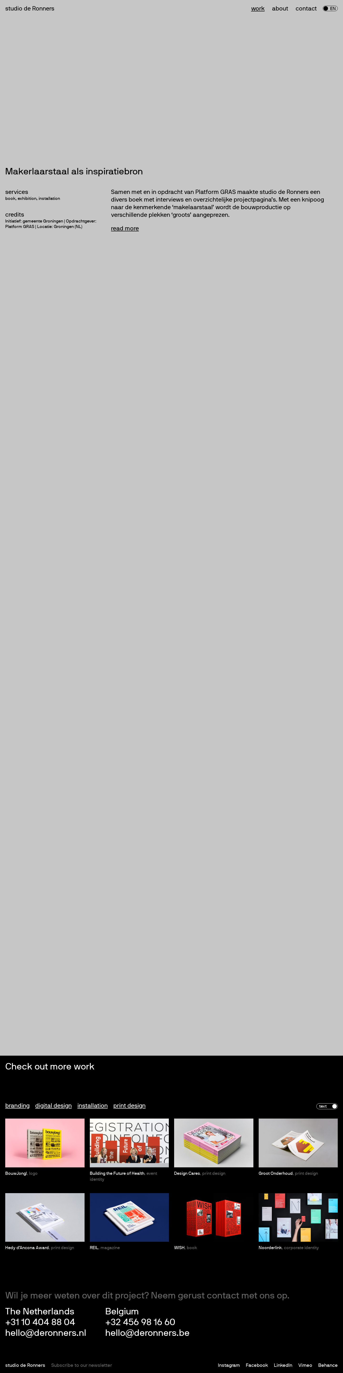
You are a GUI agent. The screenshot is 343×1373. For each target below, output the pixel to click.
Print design (129, 1106)
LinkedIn (283, 1365)
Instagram (229, 1365)
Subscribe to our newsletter (81, 1365)
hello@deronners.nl (45, 1333)
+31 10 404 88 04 (40, 1322)
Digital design (53, 1106)
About (280, 9)
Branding (17, 1106)
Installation (92, 1106)
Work (258, 9)
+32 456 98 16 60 (140, 1322)
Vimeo (305, 1365)
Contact (306, 9)
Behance (328, 1365)
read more (125, 229)
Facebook (257, 1365)
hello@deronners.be (147, 1333)
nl (327, 9)
